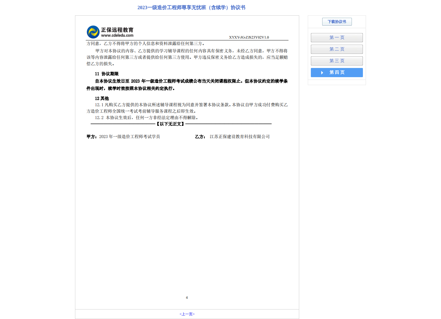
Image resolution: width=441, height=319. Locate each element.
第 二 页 (337, 49)
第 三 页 (337, 60)
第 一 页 (337, 37)
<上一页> (187, 314)
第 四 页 (337, 72)
